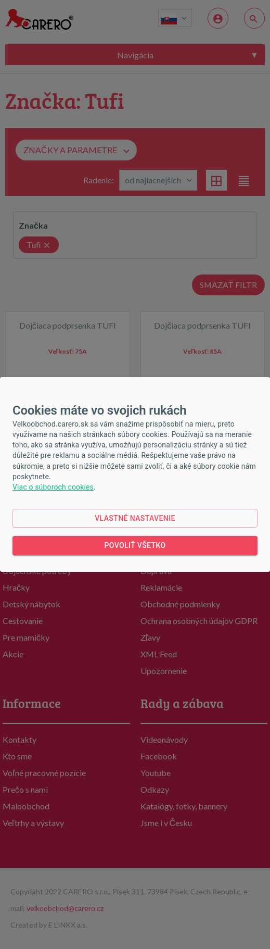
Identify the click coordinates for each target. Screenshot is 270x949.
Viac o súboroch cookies (53, 487)
